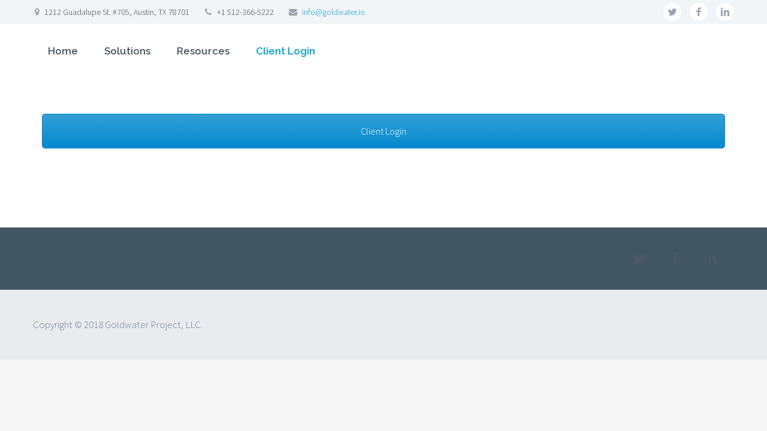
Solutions (127, 51)
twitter (672, 12)
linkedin (725, 12)
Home (63, 51)
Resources (203, 51)
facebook (699, 12)
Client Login (285, 51)
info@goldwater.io (333, 12)
